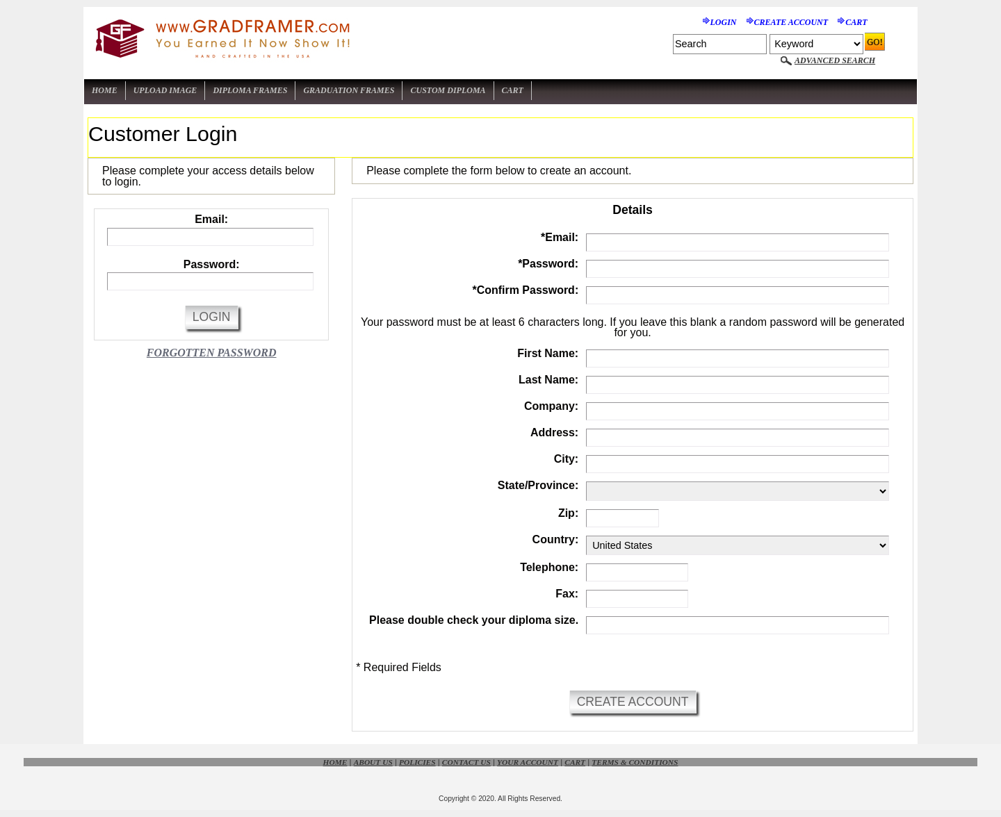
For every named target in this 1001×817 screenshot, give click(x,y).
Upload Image (165, 90)
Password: (212, 264)
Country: (555, 539)
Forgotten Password (212, 352)
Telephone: (549, 567)
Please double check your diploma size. (473, 620)
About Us (373, 762)
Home (104, 90)
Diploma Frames (250, 90)
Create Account (791, 22)
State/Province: (538, 485)
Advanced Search (835, 60)
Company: (551, 406)
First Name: (547, 353)
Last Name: (548, 380)
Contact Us (466, 762)
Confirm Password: (525, 290)
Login (723, 22)
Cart (856, 22)
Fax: (566, 594)
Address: (554, 432)
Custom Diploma (447, 90)
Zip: (568, 513)
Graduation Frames (348, 90)
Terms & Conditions (635, 762)
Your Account (527, 762)
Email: (211, 219)
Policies (417, 762)
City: (566, 459)
